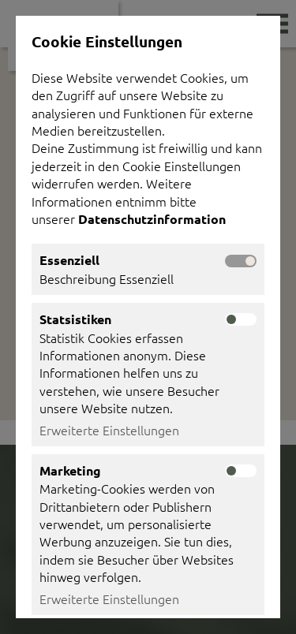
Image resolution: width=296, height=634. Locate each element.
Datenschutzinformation (153, 219)
